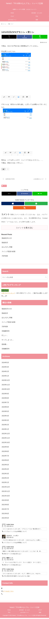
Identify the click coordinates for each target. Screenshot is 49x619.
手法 (9, 613)
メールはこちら (8, 592)
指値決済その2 (7, 238)
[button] (45, 278)
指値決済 (5, 243)
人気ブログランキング (8, 293)
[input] (24, 278)
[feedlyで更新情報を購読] (36, 204)
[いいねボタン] (3, 169)
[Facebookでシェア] (24, 37)
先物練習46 (5, 331)
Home (9, 611)
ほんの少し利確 (7, 247)
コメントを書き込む (24, 228)
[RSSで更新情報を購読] (24, 208)
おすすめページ (24, 613)
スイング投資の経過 (8, 252)
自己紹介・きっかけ (24, 611)
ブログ (4, 186)
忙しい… (5, 336)
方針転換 (5, 256)
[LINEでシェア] (39, 37)
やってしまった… (8, 340)
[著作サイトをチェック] (12, 204)
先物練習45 (5, 349)
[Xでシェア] (9, 37)
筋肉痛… (5, 345)
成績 (40, 613)
